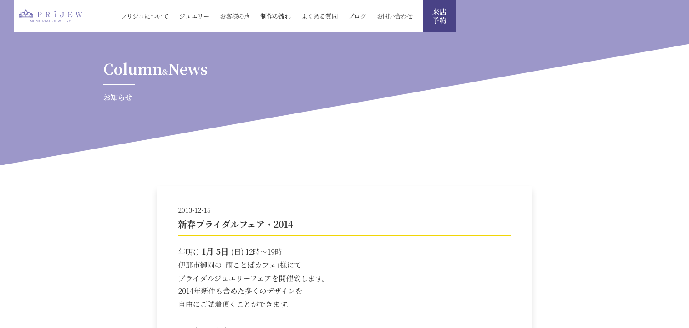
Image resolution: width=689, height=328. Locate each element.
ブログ (357, 15)
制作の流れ (275, 15)
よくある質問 (319, 15)
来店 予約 (439, 16)
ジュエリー (194, 15)
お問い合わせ (394, 15)
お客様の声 (235, 15)
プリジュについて (144, 15)
